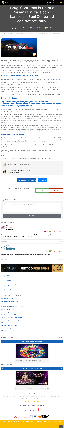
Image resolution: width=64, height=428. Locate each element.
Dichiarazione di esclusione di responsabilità (14, 421)
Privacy (28, 421)
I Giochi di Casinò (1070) (7, 298)
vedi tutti (60, 337)
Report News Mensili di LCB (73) (9, 314)
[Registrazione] (54, 2)
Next (61, 341)
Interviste (9, 290)
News (7, 276)
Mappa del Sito (57, 421)
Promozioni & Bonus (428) (7, 304)
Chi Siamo (27, 401)
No (56, 190)
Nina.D (20, 170)
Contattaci (36, 401)
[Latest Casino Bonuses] (5, 2)
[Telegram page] (27, 409)
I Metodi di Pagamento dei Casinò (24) (10, 320)
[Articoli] (47, 2)
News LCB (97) (5, 312)
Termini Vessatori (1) (6, 328)
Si (42, 190)
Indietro (4, 37)
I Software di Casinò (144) (7, 309)
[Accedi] (57, 2)
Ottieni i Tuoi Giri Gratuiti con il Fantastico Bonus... (28, 360)
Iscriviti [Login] (42, 180)
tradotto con (58, 231)
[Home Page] (3, 33)
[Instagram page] (32, 409)
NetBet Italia (57, 79)
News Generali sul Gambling (26, 180)
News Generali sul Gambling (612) (9, 301)
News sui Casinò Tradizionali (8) (9, 325)
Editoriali (8, 280)
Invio (33, 215)
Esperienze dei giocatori (13, 285)
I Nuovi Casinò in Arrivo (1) (7, 330)
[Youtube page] (37, 409)
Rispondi (4, 241)
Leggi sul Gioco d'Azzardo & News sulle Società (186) (14, 306)
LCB (15, 164)
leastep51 (8, 245)
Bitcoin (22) (4, 322)
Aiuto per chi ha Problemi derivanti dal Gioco (42, 421)
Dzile (7, 225)
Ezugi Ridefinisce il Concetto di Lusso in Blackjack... (29, 387)
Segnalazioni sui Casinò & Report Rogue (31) (12, 317)
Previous (2, 341)
